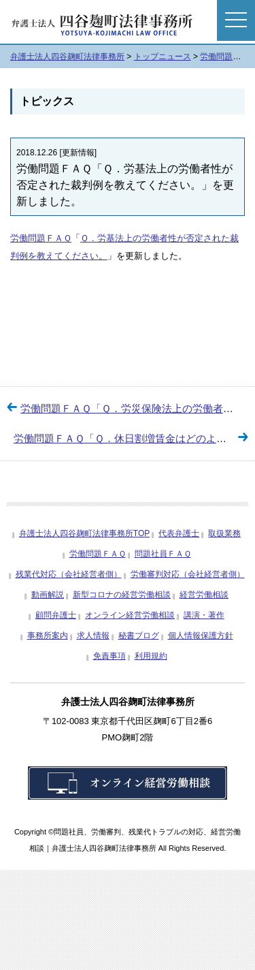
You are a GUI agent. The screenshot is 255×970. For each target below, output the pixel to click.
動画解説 (47, 594)
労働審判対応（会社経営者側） (188, 574)
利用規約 (151, 656)
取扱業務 (224, 533)
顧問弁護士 (55, 615)
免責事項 (109, 656)
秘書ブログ (138, 635)
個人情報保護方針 (200, 635)
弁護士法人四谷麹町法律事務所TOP (84, 533)
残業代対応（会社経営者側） (69, 574)
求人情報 (93, 635)
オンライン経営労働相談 (130, 615)
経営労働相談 (204, 594)
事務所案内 (47, 635)
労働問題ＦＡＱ (40, 238)
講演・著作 (204, 615)
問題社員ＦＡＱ (163, 554)
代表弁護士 (178, 533)
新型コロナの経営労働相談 (122, 594)
